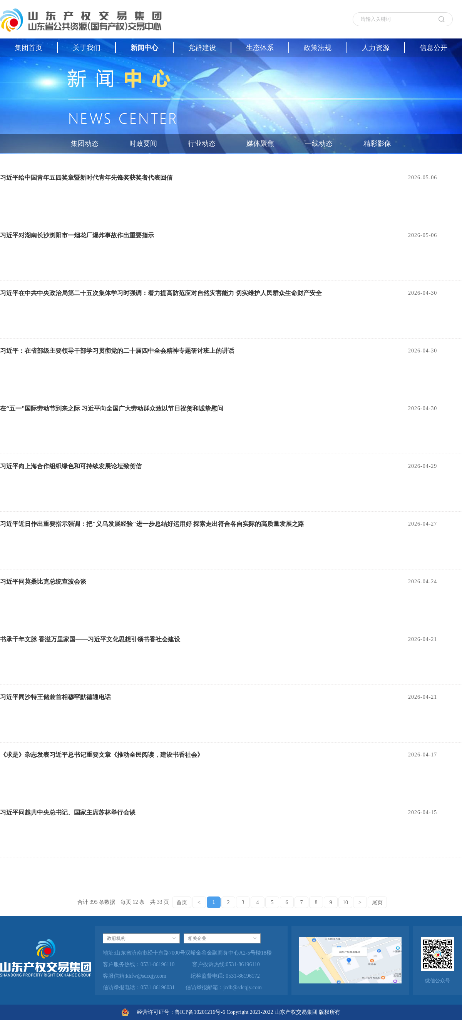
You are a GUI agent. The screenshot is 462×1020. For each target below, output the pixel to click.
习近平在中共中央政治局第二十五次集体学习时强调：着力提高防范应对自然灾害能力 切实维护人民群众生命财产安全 (161, 293)
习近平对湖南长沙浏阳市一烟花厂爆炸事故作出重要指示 (77, 235)
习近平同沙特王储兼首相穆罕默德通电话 (55, 697)
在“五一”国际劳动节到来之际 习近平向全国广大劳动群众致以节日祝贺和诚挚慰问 (111, 408)
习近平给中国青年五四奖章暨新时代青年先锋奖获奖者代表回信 (86, 177)
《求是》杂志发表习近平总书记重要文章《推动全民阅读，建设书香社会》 (101, 754)
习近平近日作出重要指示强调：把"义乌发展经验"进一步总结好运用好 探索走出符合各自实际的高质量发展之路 (152, 524)
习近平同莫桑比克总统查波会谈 (43, 581)
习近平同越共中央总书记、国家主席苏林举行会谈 (68, 812)
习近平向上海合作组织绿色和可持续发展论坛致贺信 (71, 466)
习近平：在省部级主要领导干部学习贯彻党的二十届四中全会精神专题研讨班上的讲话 (117, 350)
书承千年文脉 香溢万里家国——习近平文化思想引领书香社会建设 (90, 639)
